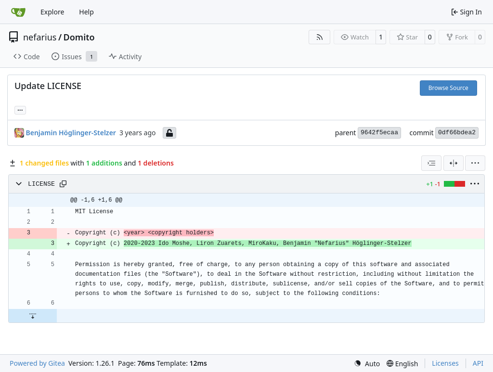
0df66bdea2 (457, 132)
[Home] (18, 12)
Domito (79, 37)
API (478, 363)
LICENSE (41, 184)
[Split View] (453, 163)
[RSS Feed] (320, 37)
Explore (52, 11)
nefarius (39, 37)
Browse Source (448, 88)
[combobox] (431, 163)
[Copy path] (63, 184)
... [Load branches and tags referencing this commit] (20, 109)
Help (86, 11)
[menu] (475, 163)
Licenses (445, 363)
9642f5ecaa (379, 132)
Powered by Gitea (37, 363)
